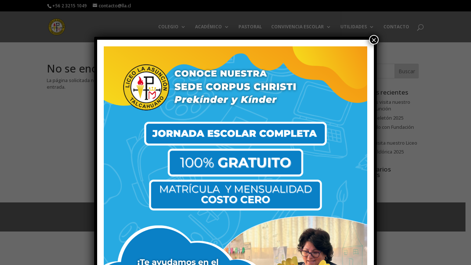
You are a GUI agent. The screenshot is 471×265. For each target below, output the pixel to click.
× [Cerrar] (373, 40)
